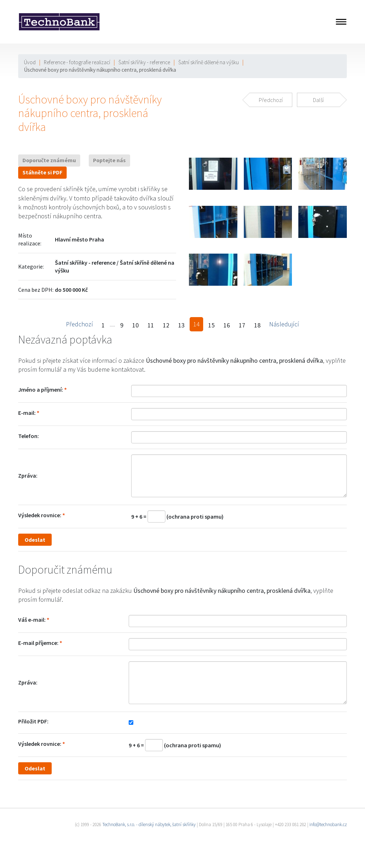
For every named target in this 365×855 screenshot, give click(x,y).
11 (151, 325)
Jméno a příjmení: (40, 389)
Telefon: (28, 435)
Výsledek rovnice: (39, 515)
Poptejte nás (109, 160)
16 (226, 325)
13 (181, 325)
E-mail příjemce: (38, 642)
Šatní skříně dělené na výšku (208, 62)
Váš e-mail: (32, 619)
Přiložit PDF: (33, 721)
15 (211, 325)
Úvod (30, 62)
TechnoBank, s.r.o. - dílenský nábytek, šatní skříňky (149, 824)
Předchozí (79, 324)
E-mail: (27, 412)
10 (135, 325)
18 (257, 325)
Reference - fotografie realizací (77, 62)
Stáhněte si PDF (42, 172)
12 (166, 325)
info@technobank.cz (328, 824)
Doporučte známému (49, 160)
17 (242, 325)
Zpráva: (27, 475)
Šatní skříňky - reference (144, 62)
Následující (284, 324)
